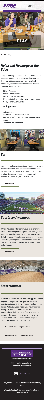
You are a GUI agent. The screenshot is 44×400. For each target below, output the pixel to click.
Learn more (9, 183)
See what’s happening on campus (17, 327)
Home (3, 54)
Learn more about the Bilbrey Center (19, 335)
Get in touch (25, 374)
